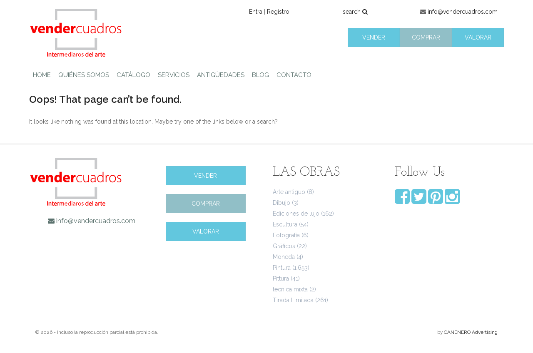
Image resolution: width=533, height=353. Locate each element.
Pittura (281, 278)
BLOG (260, 75)
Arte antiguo (289, 192)
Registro (278, 11)
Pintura (282, 267)
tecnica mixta (290, 289)
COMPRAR (426, 37)
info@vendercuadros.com (463, 11)
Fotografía (286, 235)
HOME (42, 75)
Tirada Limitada (293, 300)
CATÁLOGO (133, 75)
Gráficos (284, 246)
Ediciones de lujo (296, 213)
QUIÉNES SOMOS (83, 75)
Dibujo (281, 202)
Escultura (285, 224)
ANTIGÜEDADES (220, 75)
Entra (255, 11)
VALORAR (478, 37)
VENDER (373, 37)
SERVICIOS (173, 75)
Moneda (284, 257)
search (355, 11)
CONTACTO (293, 75)
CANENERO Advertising (471, 332)
